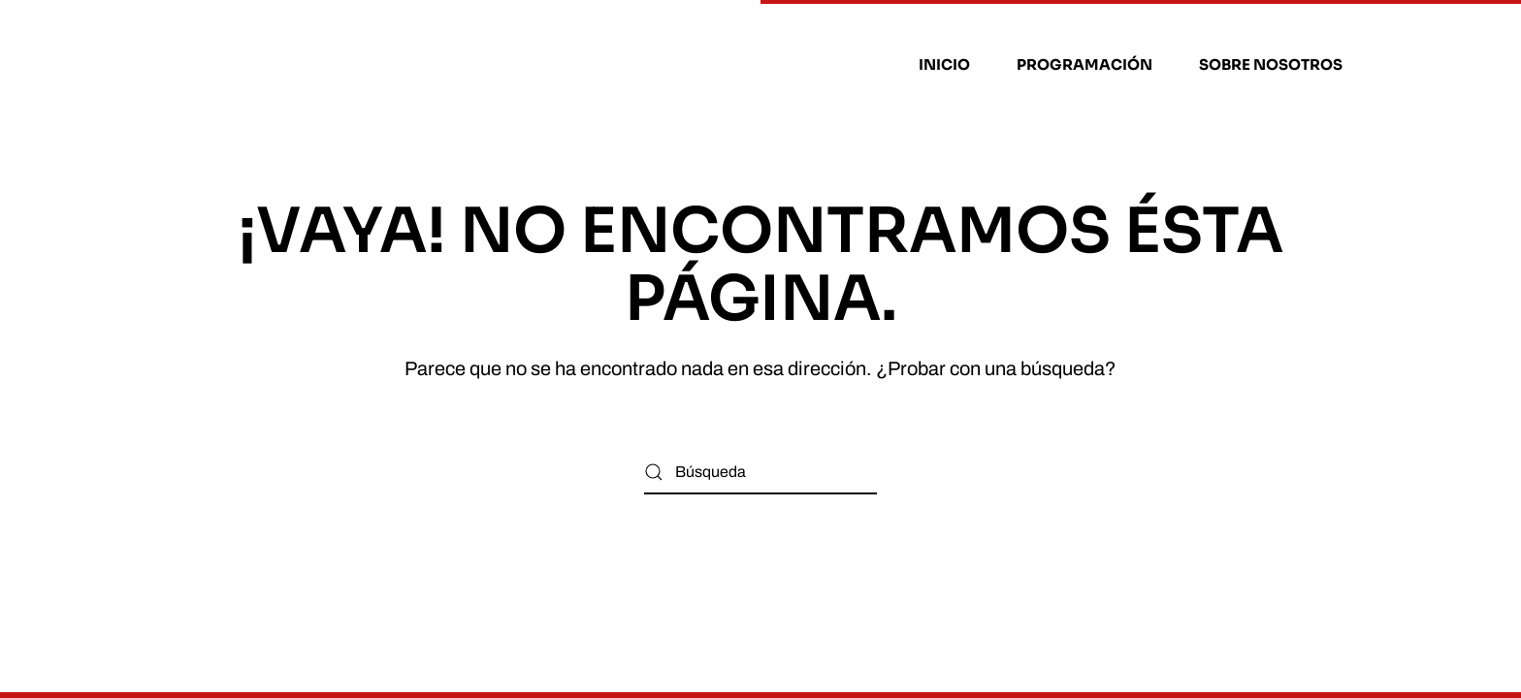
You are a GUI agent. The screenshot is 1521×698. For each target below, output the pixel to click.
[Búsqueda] (760, 472)
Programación (1084, 64)
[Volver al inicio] (278, 64)
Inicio (944, 64)
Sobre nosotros (1271, 64)
